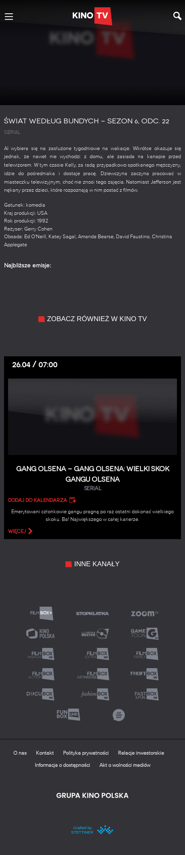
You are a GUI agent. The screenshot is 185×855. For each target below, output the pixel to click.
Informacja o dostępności (62, 765)
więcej (17, 531)
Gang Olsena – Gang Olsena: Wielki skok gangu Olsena (92, 479)
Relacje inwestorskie (141, 753)
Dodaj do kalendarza (37, 500)
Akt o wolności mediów (124, 765)
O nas (20, 753)
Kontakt (45, 753)
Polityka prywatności (86, 753)
